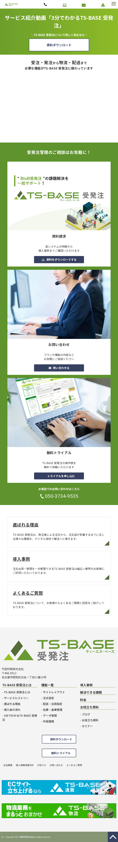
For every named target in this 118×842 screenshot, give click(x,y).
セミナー (87, 726)
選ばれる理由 (59, 532)
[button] (113, 4)
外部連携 (48, 721)
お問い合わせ (84, 5)
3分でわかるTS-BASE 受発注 (19, 717)
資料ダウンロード (103, 5)
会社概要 (7, 765)
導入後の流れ (12, 710)
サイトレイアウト (54, 692)
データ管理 (50, 715)
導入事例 (59, 566)
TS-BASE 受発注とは (17, 692)
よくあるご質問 (59, 600)
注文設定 (48, 698)
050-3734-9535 (46, 4)
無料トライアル (65, 5)
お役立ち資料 (90, 720)
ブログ (86, 714)
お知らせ (41, 765)
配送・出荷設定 (52, 704)
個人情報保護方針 (25, 765)
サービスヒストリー (16, 698)
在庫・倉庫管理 (52, 710)
